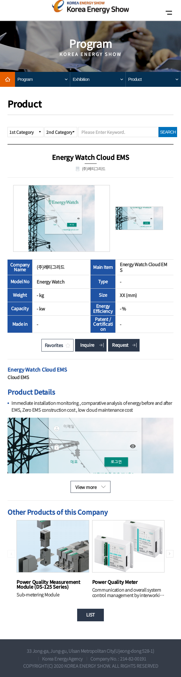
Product (135, 79)
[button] (169, 554)
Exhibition (81, 79)
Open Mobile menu (167, 12)
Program (25, 79)
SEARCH (168, 132)
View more (86, 487)
